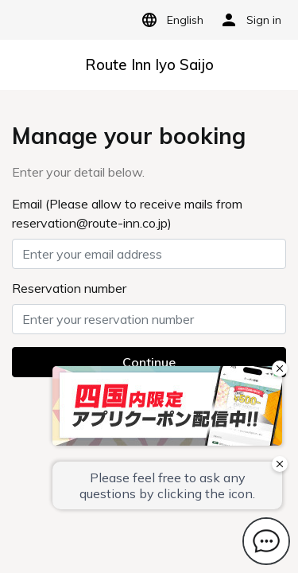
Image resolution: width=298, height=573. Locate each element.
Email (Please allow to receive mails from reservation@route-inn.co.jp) (127, 213)
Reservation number (69, 288)
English (169, 19)
